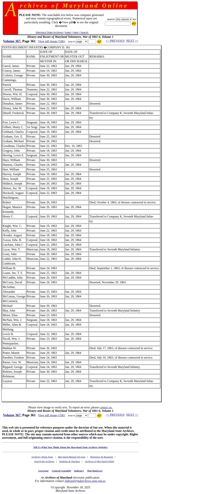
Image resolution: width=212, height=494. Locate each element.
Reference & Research (101, 456)
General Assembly (61, 470)
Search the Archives (44, 461)
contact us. (106, 407)
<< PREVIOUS (115, 40)
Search (84, 32)
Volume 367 (12, 41)
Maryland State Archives (49, 32)
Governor (43, 470)
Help (75, 32)
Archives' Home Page (42, 456)
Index (68, 32)
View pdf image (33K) (51, 41)
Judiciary (79, 470)
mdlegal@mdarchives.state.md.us (85, 481)
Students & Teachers (69, 461)
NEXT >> (132, 40)
